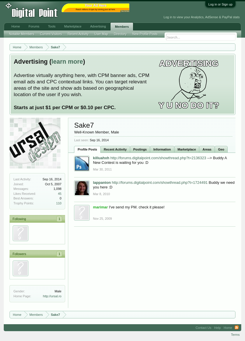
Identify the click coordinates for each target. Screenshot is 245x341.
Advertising (98, 26)
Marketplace (187, 149)
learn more (67, 61)
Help (217, 327)
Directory (120, 34)
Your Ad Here (125, 11)
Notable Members (21, 34)
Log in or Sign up (220, 4)
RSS (236, 327)
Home (15, 26)
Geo (221, 149)
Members (122, 26)
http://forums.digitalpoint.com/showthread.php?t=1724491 (159, 182)
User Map (101, 34)
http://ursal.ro (52, 296)
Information (162, 149)
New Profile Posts (145, 34)
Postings (140, 149)
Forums (34, 26)
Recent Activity (115, 149)
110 (58, 203)
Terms (235, 334)
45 (59, 193)
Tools (52, 26)
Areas (206, 149)
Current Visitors (51, 34)
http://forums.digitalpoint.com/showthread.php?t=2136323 (158, 158)
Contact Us (203, 327)
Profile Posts (87, 149)
